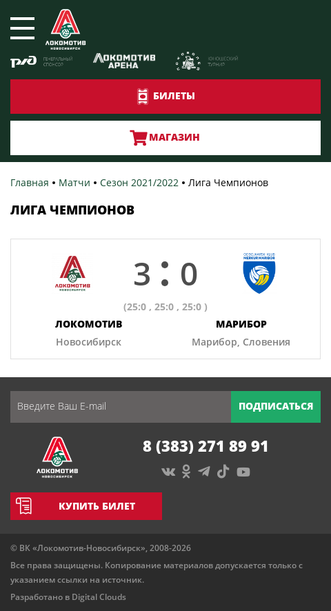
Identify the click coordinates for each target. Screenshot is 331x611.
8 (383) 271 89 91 (206, 445)
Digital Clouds (99, 597)
